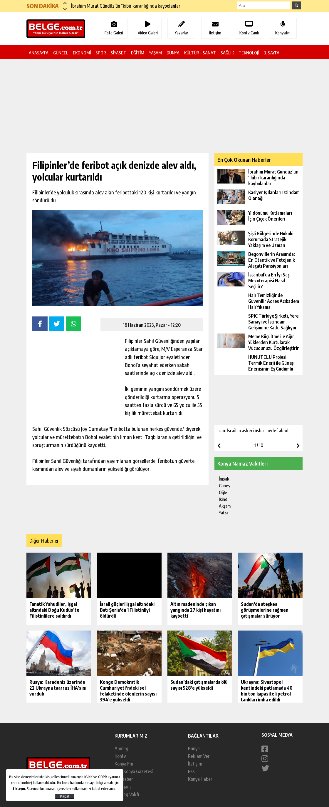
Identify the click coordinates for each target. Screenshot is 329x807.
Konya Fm (124, 764)
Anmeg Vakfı (127, 794)
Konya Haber (200, 779)
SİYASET (118, 52)
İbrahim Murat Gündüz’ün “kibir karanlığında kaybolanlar (125, 6)
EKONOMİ (82, 52)
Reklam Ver (199, 756)
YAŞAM (155, 52)
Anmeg (121, 748)
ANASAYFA (38, 52)
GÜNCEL (60, 52)
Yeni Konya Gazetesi (134, 771)
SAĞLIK (227, 52)
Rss (191, 771)
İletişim (195, 764)
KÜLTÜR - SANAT (200, 52)
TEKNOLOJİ (249, 52)
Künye (194, 748)
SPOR (100, 52)
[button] (65, 3)
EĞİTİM (137, 52)
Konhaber (124, 779)
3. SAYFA (271, 52)
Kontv (120, 756)
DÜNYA (173, 52)
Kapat (64, 796)
